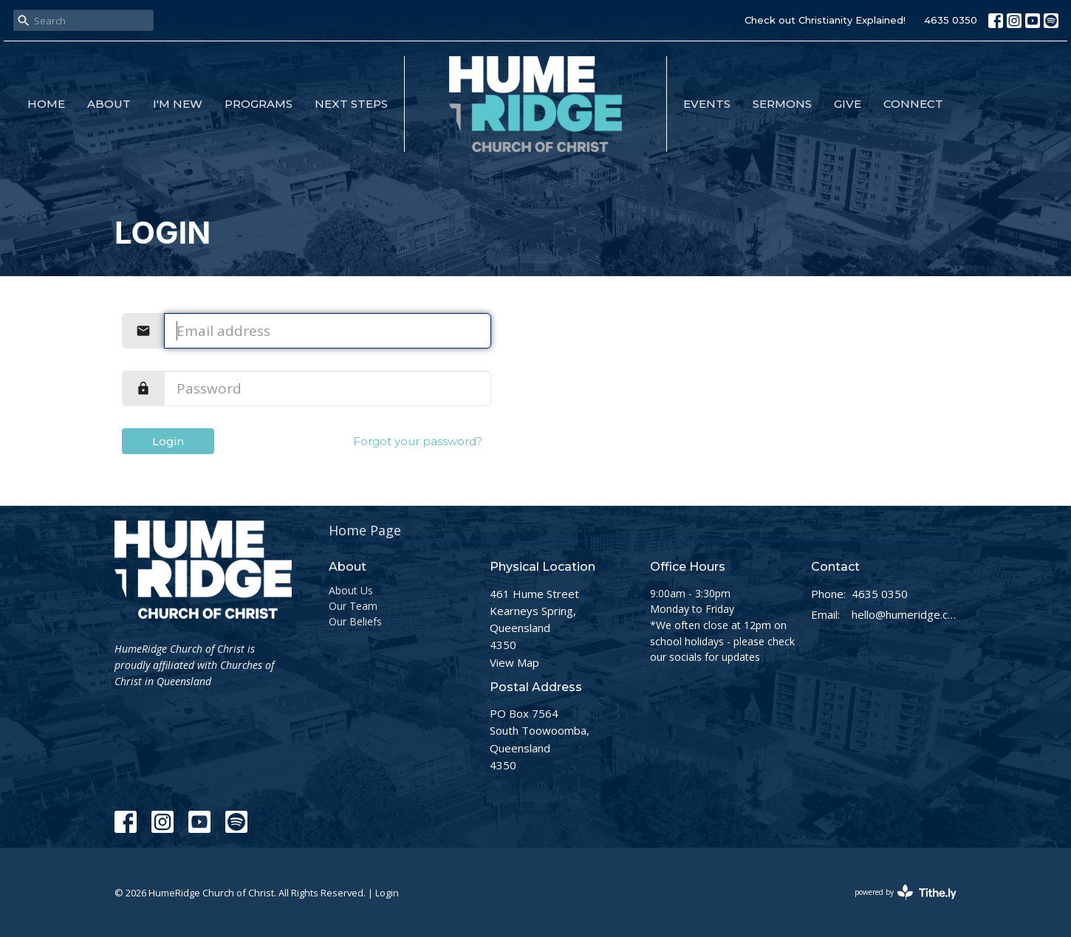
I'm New (177, 104)
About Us (351, 590)
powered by (906, 892)
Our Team (353, 606)
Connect (913, 104)
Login (168, 441)
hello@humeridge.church (904, 614)
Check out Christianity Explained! (825, 20)
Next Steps (351, 104)
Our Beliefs (355, 621)
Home (46, 104)
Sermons (782, 104)
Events (706, 104)
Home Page (365, 530)
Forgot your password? (417, 441)
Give (847, 104)
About (109, 104)
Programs (258, 104)
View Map (514, 662)
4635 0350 (950, 20)
